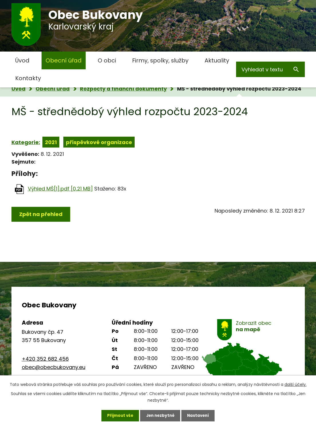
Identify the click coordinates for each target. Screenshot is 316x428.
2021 (51, 142)
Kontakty (28, 78)
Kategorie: (25, 142)
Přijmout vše (118, 415)
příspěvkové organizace (99, 142)
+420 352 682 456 (45, 358)
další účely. (295, 383)
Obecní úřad (64, 60)
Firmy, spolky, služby (160, 60)
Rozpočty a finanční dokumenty (123, 88)
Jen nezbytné (160, 415)
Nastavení (200, 415)
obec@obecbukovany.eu (53, 367)
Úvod (22, 60)
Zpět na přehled (40, 214)
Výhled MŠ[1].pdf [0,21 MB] (60, 188)
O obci (107, 60)
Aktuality (217, 60)
